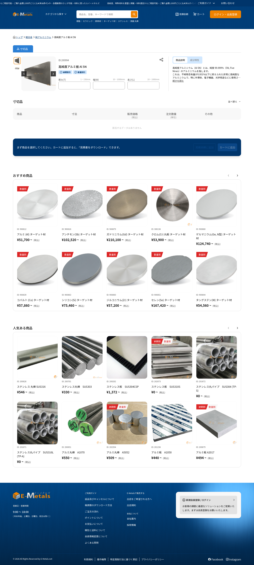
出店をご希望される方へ (139, 499)
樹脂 (78, 21)
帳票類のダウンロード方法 (98, 505)
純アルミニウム (43, 37)
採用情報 (131, 525)
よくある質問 (91, 542)
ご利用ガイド (207, 3)
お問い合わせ (228, 3)
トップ (19, 37)
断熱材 (98, 21)
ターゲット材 (109, 21)
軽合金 (29, 37)
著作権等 (101, 559)
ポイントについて (94, 517)
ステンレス (123, 21)
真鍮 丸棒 (134, 21)
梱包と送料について (95, 530)
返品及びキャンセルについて (99, 499)
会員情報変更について (96, 536)
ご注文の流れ (91, 511)
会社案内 (131, 518)
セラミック (88, 21)
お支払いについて (94, 523)
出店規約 (131, 505)
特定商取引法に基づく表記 (123, 559)
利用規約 (88, 559)
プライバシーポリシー (152, 559)
